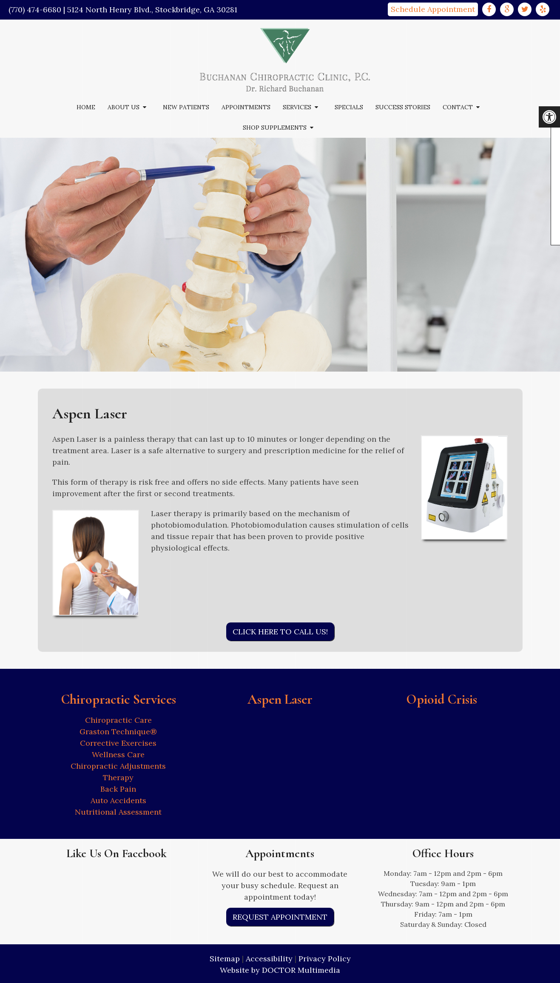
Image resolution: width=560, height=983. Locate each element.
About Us (123, 107)
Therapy (118, 777)
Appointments (246, 107)
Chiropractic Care (118, 720)
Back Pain (118, 789)
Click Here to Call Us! (280, 631)
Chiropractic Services (118, 699)
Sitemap (225, 958)
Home (86, 107)
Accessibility (269, 958)
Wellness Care (118, 754)
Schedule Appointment (433, 9)
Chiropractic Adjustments (118, 766)
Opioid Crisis (441, 699)
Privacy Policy (324, 958)
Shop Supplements (275, 127)
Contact (458, 107)
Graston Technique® (118, 731)
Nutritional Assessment (118, 812)
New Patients (186, 107)
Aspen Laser (280, 699)
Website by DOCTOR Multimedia (280, 970)
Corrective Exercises (118, 743)
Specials (349, 107)
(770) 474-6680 (35, 9)
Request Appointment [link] (280, 917)
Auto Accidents (118, 800)
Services (297, 107)
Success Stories (402, 107)
